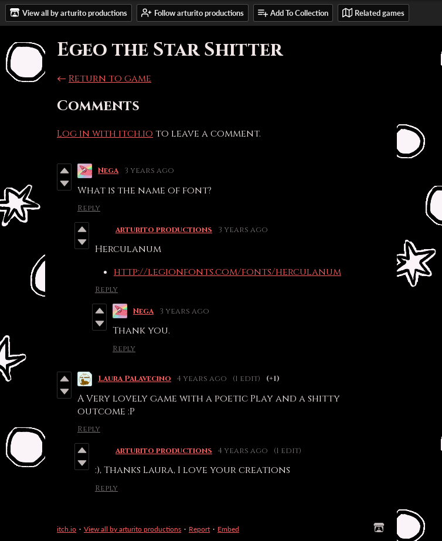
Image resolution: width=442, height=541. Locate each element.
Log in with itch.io (105, 133)
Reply (88, 208)
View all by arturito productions (132, 529)
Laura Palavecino (134, 378)
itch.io (66, 529)
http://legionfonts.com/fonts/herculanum (227, 272)
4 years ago (202, 378)
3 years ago (149, 170)
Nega (108, 170)
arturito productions (163, 229)
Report (199, 529)
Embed (228, 529)
